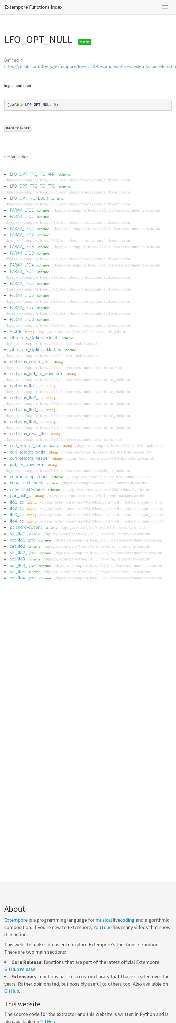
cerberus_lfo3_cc (26, 409)
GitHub (11, 991)
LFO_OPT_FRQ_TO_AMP (32, 174)
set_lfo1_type (23, 540)
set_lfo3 (17, 559)
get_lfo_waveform (27, 464)
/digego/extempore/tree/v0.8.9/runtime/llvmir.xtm (110, 476)
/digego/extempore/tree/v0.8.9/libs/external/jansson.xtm (96, 495)
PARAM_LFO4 (22, 265)
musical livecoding (115, 920)
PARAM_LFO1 (22, 210)
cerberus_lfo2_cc (26, 397)
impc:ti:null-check (26, 482)
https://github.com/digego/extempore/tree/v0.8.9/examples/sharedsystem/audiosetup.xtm (90, 66)
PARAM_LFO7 (22, 307)
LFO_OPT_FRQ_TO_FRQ (32, 186)
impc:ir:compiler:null (29, 476)
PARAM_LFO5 (22, 283)
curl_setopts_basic (27, 452)
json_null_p (20, 495)
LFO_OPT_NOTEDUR (29, 198)
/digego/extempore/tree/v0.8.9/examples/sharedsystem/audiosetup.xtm (67, 179)
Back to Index (18, 128)
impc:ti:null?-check (27, 489)
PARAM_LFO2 (22, 228)
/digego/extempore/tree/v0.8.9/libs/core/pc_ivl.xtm (105, 527)
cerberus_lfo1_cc (26, 385)
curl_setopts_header (29, 458)
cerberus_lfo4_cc (26, 421)
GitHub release (19, 969)
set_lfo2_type (23, 552)
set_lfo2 (17, 546)
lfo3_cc (17, 514)
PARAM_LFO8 (22, 319)
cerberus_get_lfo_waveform (36, 373)
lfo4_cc (17, 521)
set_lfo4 (17, 571)
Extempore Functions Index (33, 7)
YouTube (102, 927)
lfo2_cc (17, 508)
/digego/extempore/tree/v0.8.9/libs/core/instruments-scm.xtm (106, 210)
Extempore (16, 920)
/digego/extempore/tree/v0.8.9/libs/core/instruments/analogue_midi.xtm (67, 470)
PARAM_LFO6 (22, 295)
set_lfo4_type (23, 578)
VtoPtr (16, 331)
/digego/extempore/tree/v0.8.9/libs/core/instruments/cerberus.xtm (62, 367)
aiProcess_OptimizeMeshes (35, 349)
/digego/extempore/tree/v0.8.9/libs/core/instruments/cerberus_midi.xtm (67, 379)
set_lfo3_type (23, 565)
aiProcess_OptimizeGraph (34, 337)
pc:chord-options (26, 527)
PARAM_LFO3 (22, 246)
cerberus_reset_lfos (28, 433)
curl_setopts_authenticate (34, 445)
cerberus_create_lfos (30, 361)
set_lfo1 (17, 533)
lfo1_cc (17, 502)
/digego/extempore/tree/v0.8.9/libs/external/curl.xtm (121, 445)
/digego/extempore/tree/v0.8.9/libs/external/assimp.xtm (53, 343)
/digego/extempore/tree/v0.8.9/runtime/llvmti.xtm (104, 482)
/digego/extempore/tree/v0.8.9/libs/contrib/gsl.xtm (81, 331)
